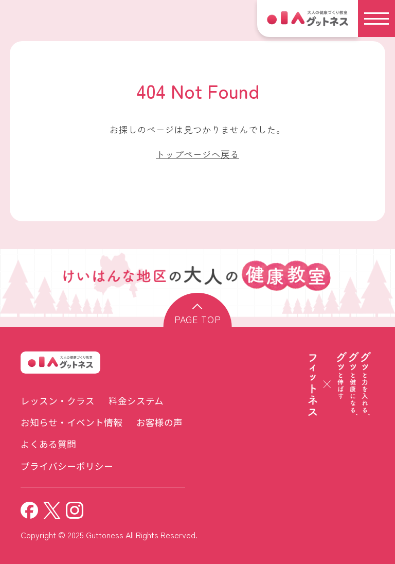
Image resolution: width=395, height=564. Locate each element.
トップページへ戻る (197, 154)
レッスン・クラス (58, 400)
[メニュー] (376, 18)
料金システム (136, 400)
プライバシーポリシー (67, 466)
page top (197, 319)
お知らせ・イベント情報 (71, 422)
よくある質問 (48, 443)
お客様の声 (159, 422)
